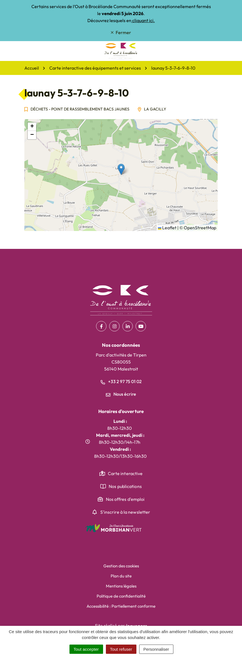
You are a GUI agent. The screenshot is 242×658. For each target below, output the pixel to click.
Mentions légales (121, 586)
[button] (121, 169)
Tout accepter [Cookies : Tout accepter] (86, 649)
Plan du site (121, 576)
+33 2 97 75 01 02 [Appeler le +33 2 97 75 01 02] (121, 381)
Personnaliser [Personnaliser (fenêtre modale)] (156, 649)
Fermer (121, 32)
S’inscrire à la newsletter (125, 512)
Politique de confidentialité (121, 596)
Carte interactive (125, 473)
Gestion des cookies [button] (121, 566)
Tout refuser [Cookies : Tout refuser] (121, 649)
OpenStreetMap (200, 227)
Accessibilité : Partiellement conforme (121, 606)
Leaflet (167, 227)
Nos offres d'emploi (125, 499)
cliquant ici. (143, 20)
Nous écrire (121, 394)
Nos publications (125, 486)
